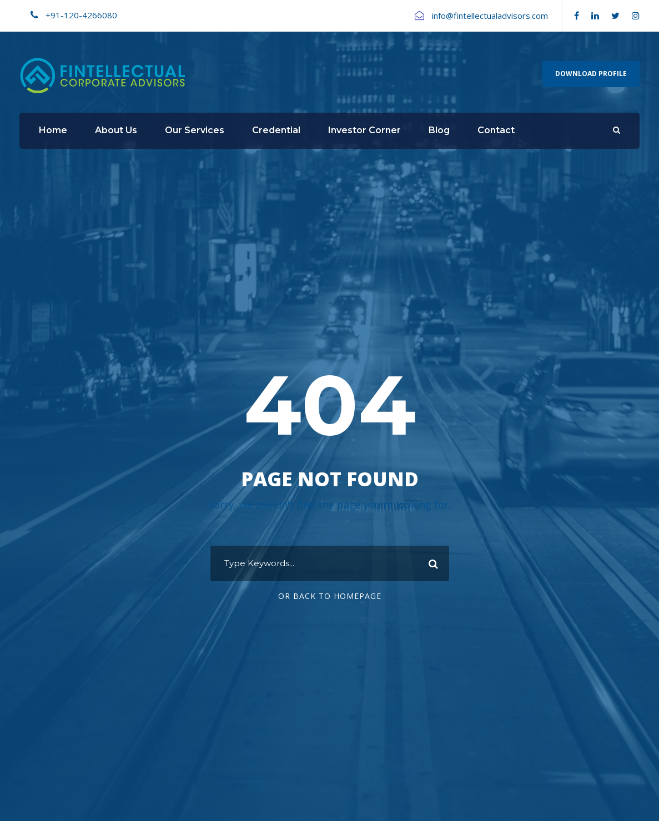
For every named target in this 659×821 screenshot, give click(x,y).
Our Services (194, 130)
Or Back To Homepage (329, 596)
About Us (116, 130)
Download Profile (591, 73)
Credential (276, 130)
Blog (439, 130)
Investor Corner (364, 130)
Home (53, 130)
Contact (496, 130)
